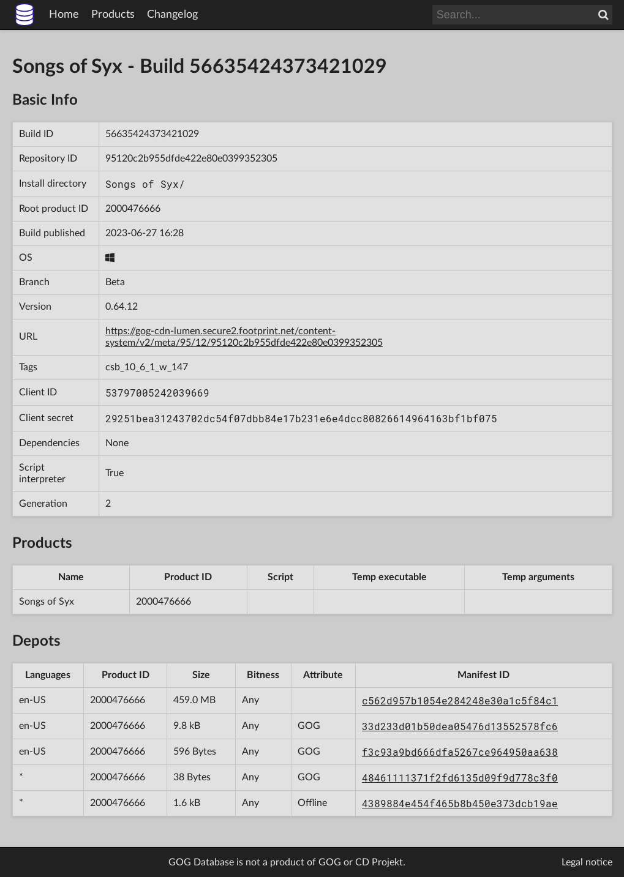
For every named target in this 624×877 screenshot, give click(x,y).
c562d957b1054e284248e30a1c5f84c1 (460, 700)
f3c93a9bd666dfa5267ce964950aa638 (460, 751)
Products (113, 14)
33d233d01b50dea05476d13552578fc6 (460, 726)
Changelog (172, 14)
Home (64, 14)
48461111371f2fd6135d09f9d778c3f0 (460, 777)
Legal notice (587, 862)
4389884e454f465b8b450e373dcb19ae (460, 803)
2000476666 (132, 209)
